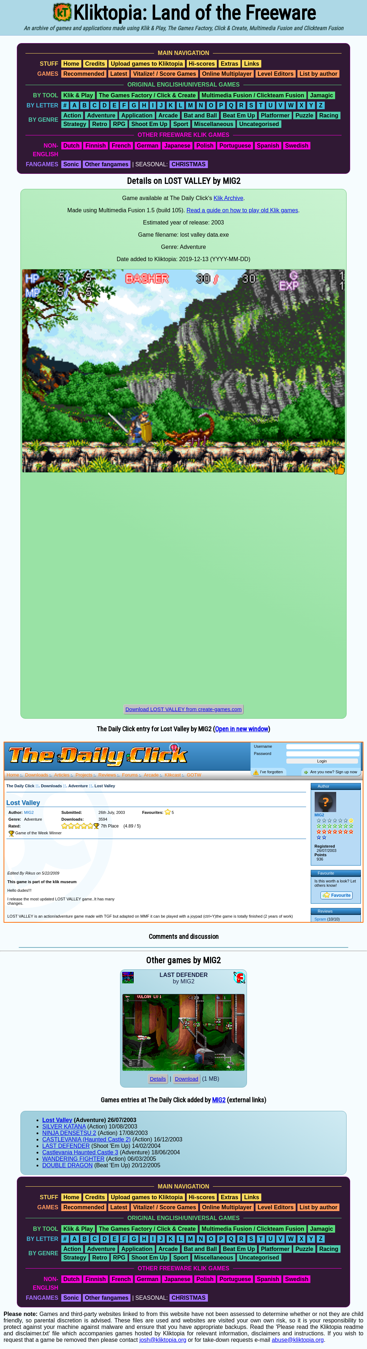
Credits (95, 64)
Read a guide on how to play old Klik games (242, 210)
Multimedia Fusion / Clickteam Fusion (253, 95)
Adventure (101, 115)
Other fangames (107, 164)
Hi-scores (202, 64)
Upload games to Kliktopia (147, 64)
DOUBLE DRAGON (67, 1165)
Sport (180, 124)
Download (186, 1079)
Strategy (74, 124)
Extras (229, 64)
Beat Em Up (239, 115)
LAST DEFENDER (66, 1146)
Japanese (177, 146)
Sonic (71, 164)
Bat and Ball (200, 115)
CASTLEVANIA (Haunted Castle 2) (86, 1139)
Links (251, 64)
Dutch (71, 146)
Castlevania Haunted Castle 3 (80, 1152)
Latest (118, 74)
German (147, 146)
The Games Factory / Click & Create (147, 95)
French (121, 146)
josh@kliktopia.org (162, 1340)
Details (158, 1079)
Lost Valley (57, 1120)
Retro (99, 124)
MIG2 (218, 1100)
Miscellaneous (213, 124)
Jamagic (321, 95)
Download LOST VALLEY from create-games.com (183, 709)
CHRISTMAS (189, 164)
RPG (119, 124)
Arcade (168, 115)
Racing (328, 115)
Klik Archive (228, 198)
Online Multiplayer (227, 74)
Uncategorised (259, 124)
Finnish (95, 146)
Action (72, 115)
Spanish (268, 146)
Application (136, 115)
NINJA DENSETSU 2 (69, 1133)
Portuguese (235, 146)
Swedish (297, 146)
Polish (205, 146)
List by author (319, 74)
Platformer (275, 115)
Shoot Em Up (149, 124)
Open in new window (241, 729)
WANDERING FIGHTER (73, 1159)
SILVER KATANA (64, 1126)
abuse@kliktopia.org (298, 1340)
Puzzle (304, 115)
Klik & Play (78, 95)
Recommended (84, 74)
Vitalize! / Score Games (164, 74)
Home (71, 64)
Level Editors (276, 74)
